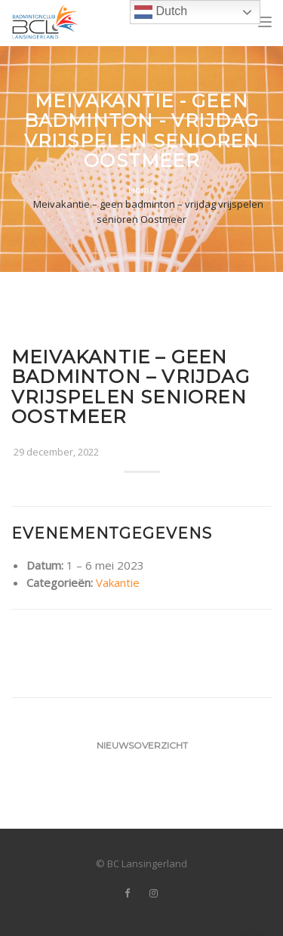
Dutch (160, 12)
